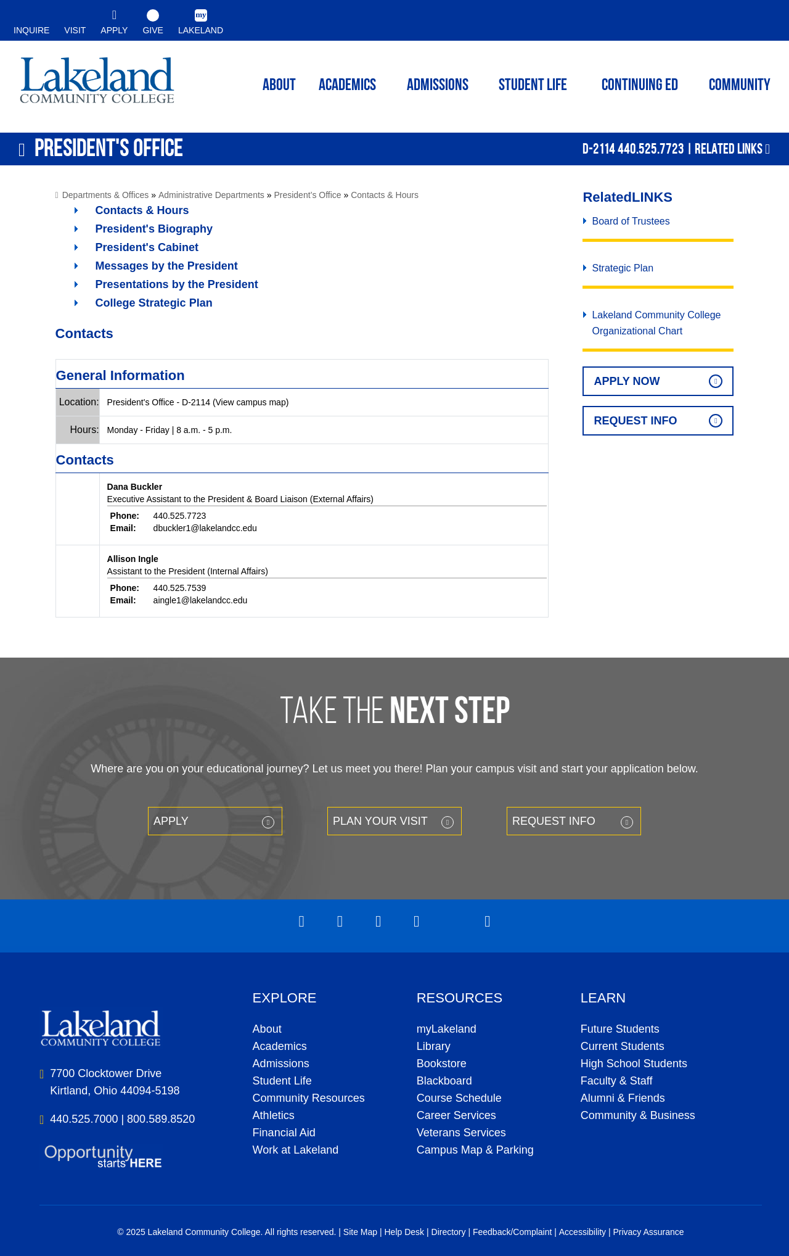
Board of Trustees (630, 221)
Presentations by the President (177, 284)
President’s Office (307, 195)
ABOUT (279, 86)
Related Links (728, 148)
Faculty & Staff (617, 1081)
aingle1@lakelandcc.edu (200, 600)
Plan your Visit (380, 821)
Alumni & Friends (623, 1098)
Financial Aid (284, 1132)
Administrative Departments (211, 195)
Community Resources (309, 1098)
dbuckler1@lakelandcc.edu (205, 528)
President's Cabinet (147, 247)
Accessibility (582, 1232)
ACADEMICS (347, 86)
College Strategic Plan (154, 303)
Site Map (360, 1232)
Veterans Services (461, 1132)
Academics (280, 1046)
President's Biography (154, 229)
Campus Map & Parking (475, 1150)
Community (740, 86)
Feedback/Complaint (512, 1232)
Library (434, 1046)
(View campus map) (250, 402)
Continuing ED (640, 86)
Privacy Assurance (648, 1232)
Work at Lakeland (296, 1150)
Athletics (274, 1115)
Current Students (622, 1046)
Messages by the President (167, 266)
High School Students (634, 1063)
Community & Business (638, 1115)
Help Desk (405, 1232)
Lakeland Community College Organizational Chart (656, 323)
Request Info (635, 421)
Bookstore (442, 1063)
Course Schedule (459, 1098)
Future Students (620, 1029)
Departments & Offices (105, 195)
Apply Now (627, 381)
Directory (448, 1232)
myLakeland (97, 84)
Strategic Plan (622, 268)
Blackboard (444, 1081)
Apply (171, 821)
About (267, 1029)
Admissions (437, 86)
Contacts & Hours (385, 195)
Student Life (533, 86)
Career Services (456, 1115)
